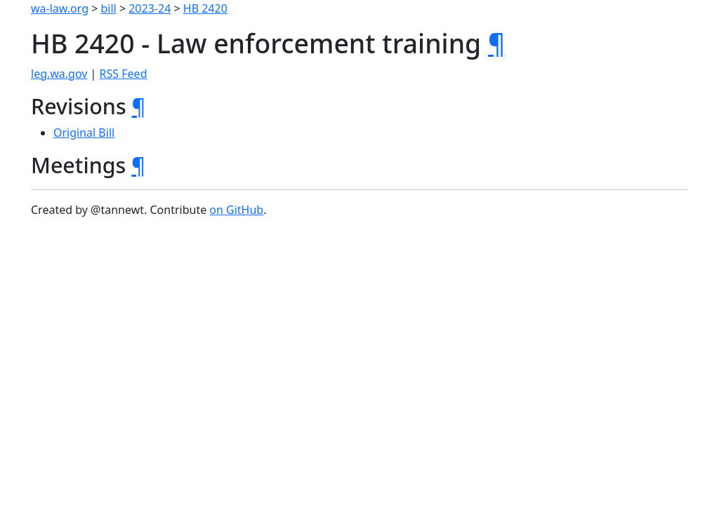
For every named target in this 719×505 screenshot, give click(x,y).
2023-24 (149, 8)
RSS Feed (123, 73)
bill (109, 8)
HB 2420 (205, 8)
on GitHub (236, 209)
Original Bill (83, 132)
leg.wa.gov (59, 73)
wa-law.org (59, 8)
